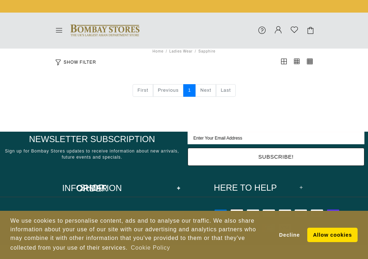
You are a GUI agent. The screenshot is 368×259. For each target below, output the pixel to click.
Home (158, 51)
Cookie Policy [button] (150, 248)
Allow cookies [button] (332, 235)
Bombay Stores (105, 30)
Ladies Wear (181, 51)
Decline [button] (289, 235)
